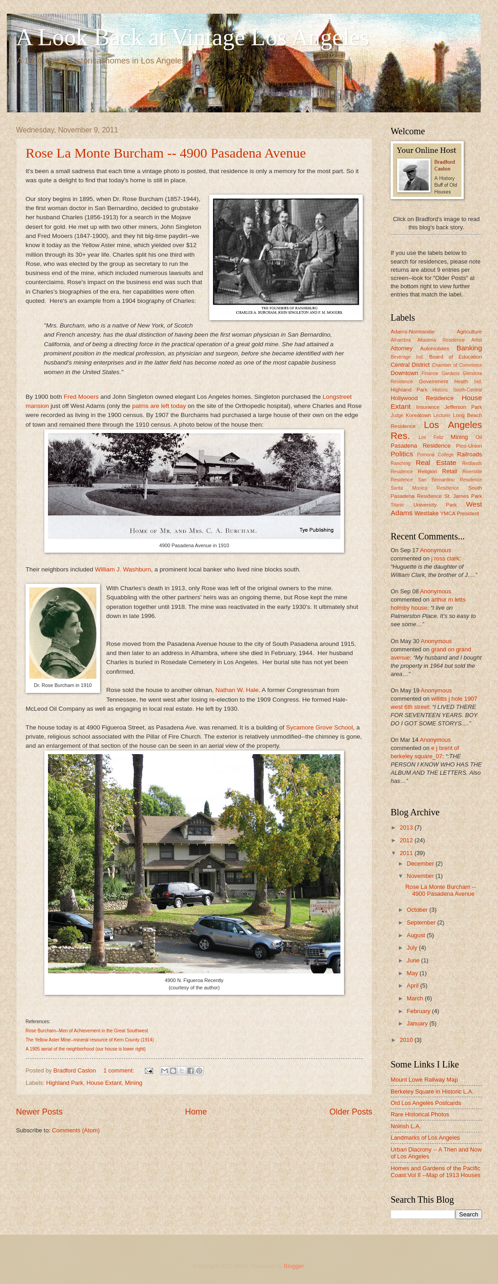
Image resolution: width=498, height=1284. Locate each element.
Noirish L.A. (406, 1126)
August (417, 935)
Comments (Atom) (76, 1130)
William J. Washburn (123, 569)
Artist (477, 340)
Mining (134, 1082)
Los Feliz (431, 437)
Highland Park (64, 1082)
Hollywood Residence (422, 398)
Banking (469, 348)
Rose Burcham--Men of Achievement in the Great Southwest (87, 1030)
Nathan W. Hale (237, 690)
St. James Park (463, 496)
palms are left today (159, 405)
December (421, 863)
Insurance (428, 407)
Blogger (294, 1266)
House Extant (104, 1082)
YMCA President (459, 513)
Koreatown (418, 415)
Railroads (469, 454)
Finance (430, 373)
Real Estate (436, 462)
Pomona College (435, 454)
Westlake (426, 513)
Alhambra (401, 340)
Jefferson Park (463, 407)
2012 (407, 840)
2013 (407, 827)
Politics (402, 454)
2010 (407, 1039)
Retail (449, 471)
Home (196, 1111)
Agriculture (469, 331)
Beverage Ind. (407, 356)
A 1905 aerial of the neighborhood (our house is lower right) (86, 1049)
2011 (407, 853)
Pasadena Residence (420, 445)
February (419, 1011)
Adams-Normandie (413, 331)
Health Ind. (468, 381)
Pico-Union (469, 446)
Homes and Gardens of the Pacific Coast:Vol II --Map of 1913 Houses (436, 1171)
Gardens (450, 373)
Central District (410, 364)
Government (433, 381)
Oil (479, 437)
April (413, 985)
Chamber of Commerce (457, 365)
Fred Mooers (81, 396)
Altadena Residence (441, 340)
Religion (427, 471)
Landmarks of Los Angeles (425, 1137)
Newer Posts (39, 1111)
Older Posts (350, 1111)
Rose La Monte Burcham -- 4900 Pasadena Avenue (166, 152)
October (418, 909)
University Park (435, 504)
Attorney (402, 348)
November (421, 875)
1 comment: (119, 1070)
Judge (397, 415)
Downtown (404, 373)
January (418, 1023)
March (415, 998)
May (413, 973)
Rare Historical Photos (420, 1114)
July (413, 947)
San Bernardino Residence (450, 479)
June (414, 960)
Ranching (401, 463)
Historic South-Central (457, 389)
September (422, 922)
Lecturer (442, 415)
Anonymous (435, 550)
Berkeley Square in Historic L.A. (432, 1091)
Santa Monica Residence (425, 488)
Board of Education (455, 356)
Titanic (397, 504)
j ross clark (445, 558)
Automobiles (434, 348)
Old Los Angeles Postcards (426, 1102)
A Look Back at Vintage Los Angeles (192, 37)
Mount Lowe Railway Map (424, 1079)
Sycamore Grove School (319, 727)
